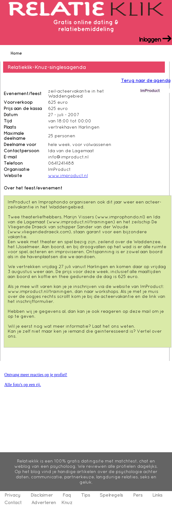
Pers (138, 495)
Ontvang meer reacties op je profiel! (35, 374)
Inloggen (150, 38)
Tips (85, 495)
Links (157, 495)
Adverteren (43, 502)
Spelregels (111, 495)
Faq (66, 495)
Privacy (12, 495)
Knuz (66, 502)
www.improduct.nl (68, 175)
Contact (12, 502)
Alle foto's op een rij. (22, 384)
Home (16, 53)
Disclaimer (41, 495)
